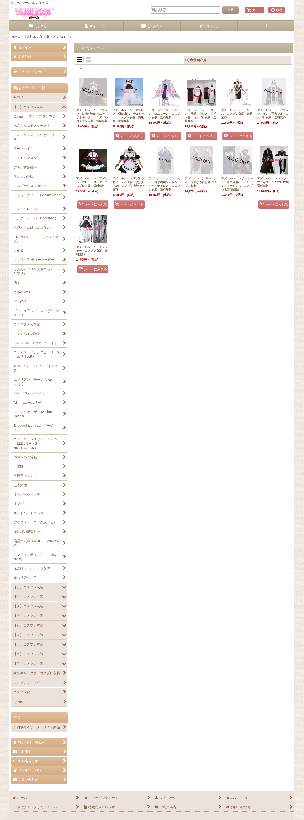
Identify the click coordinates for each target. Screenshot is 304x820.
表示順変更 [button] (195, 60)
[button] (266, 26)
